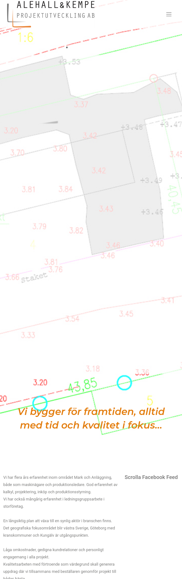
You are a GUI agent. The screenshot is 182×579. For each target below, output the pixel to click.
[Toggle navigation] (169, 14)
